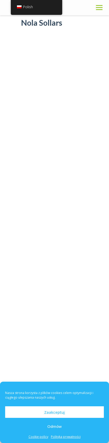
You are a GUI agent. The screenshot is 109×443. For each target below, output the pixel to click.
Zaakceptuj (54, 412)
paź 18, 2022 (51, 298)
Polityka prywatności (66, 437)
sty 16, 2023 (51, 263)
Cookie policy (38, 437)
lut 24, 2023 (50, 235)
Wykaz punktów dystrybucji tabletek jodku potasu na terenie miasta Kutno (67, 283)
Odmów (54, 426)
